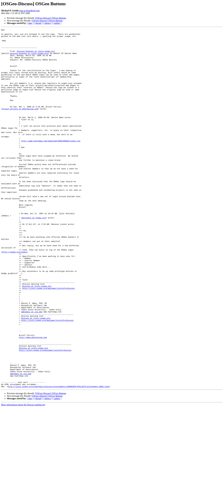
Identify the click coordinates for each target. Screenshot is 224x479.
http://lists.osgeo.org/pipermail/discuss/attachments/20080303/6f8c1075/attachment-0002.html (58, 458)
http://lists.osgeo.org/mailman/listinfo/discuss (48, 340)
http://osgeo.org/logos (14, 296)
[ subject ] (47, 23)
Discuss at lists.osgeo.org (36, 337)
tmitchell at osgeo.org (33, 255)
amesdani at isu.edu (31, 368)
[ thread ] (38, 23)
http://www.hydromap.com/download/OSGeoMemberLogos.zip (50, 163)
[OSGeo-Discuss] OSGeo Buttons (50, 18)
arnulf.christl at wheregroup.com (20, 125)
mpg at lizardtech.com (29, 10)
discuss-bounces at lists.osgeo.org (36, 56)
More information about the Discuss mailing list (23, 476)
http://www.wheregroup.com (33, 399)
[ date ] (30, 23)
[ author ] (57, 23)
